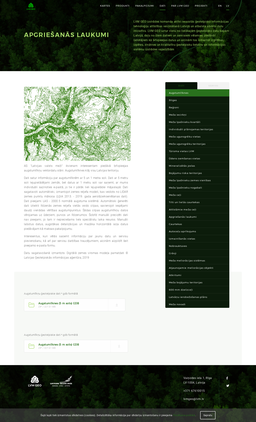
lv (227, 5)
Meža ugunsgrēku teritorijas (187, 143)
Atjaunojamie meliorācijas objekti (191, 267)
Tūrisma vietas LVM (181, 151)
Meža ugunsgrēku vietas (185, 136)
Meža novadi (177, 304)
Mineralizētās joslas (182, 165)
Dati (163, 5)
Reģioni (174, 107)
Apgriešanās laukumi (183, 216)
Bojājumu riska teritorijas (185, 173)
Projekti (201, 5)
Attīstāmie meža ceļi (182, 209)
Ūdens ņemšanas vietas (184, 158)
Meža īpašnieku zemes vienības (190, 180)
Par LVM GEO (180, 5)
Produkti (122, 5)
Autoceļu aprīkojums (182, 231)
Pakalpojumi (144, 5)
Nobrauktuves (178, 246)
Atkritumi (175, 275)
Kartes (105, 5)
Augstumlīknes (179, 92)
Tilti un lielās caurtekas (184, 202)
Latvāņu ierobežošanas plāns (188, 297)
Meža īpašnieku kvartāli (185, 122)
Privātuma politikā (184, 415)
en (220, 5)
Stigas (173, 100)
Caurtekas (175, 224)
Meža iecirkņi (178, 114)
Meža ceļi (175, 194)
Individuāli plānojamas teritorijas (191, 129)
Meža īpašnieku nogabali (185, 187)
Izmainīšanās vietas (182, 238)
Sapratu (207, 415)
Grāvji (173, 253)
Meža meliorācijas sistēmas (187, 260)
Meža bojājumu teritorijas (185, 282)
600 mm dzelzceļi (181, 289)
